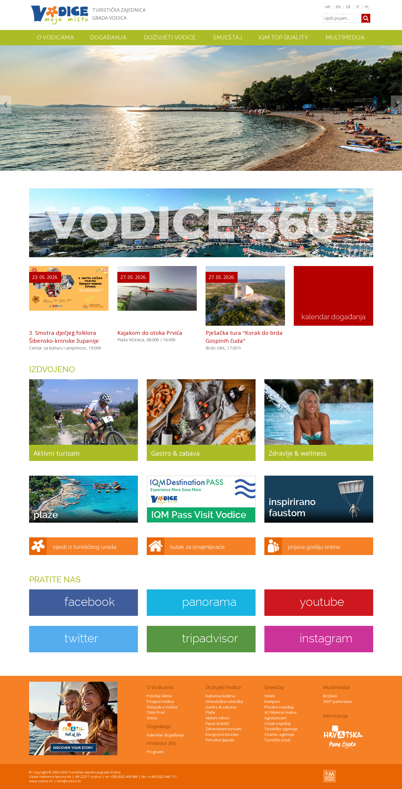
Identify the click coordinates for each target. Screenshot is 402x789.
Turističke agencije (281, 728)
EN (338, 6)
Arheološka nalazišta (224, 701)
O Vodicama (160, 687)
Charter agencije (279, 734)
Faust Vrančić (217, 723)
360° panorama (337, 701)
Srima (152, 718)
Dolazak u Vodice (162, 707)
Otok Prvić (156, 712)
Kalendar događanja (165, 735)
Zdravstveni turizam (223, 728)
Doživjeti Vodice (223, 687)
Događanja (108, 37)
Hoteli (269, 695)
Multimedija (336, 687)
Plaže (210, 712)
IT (357, 6)
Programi (155, 751)
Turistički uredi (277, 740)
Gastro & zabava (221, 707)
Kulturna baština (220, 695)
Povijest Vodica (160, 701)
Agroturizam (275, 718)
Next (396, 104)
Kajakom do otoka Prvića (149, 332)
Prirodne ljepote (220, 740)
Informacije (335, 716)
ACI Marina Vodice (280, 712)
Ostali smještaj (277, 723)
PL (367, 6)
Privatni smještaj (278, 707)
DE (348, 6)
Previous (5, 104)
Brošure (330, 695)
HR (327, 6)
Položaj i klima (159, 695)
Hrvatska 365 (161, 743)
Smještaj (273, 687)
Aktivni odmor (218, 718)
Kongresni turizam (222, 734)
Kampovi (272, 701)
